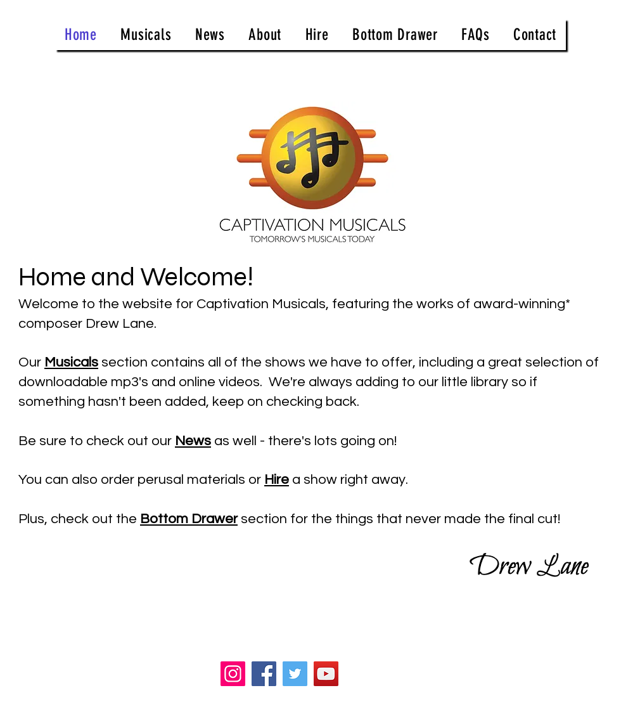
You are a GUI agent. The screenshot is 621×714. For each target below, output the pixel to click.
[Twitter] (295, 673)
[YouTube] (326, 673)
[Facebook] (264, 673)
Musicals (71, 362)
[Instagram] (233, 673)
